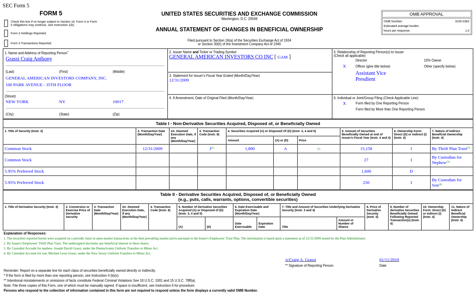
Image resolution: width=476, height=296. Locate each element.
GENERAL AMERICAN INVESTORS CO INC (221, 57)
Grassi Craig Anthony (29, 59)
